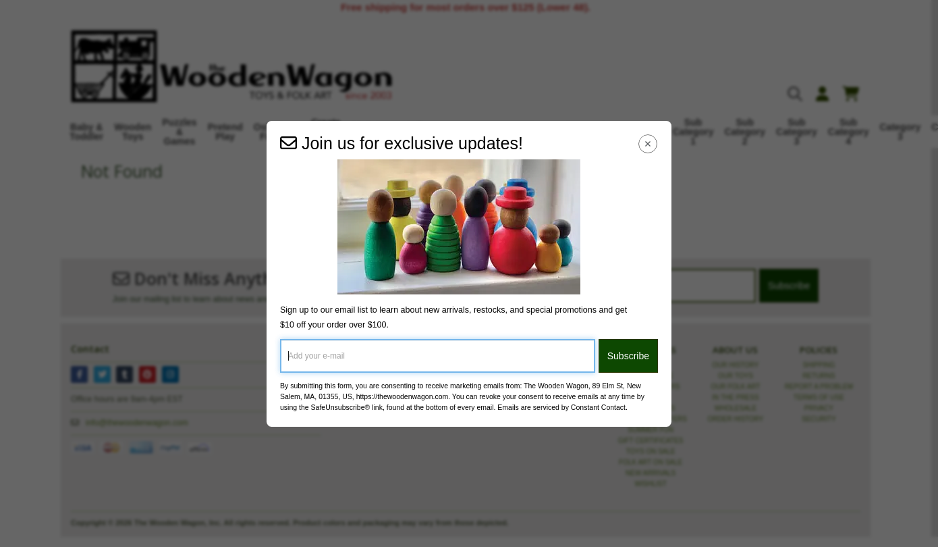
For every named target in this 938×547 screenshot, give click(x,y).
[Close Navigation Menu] (648, 144)
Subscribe (628, 355)
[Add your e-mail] (437, 356)
